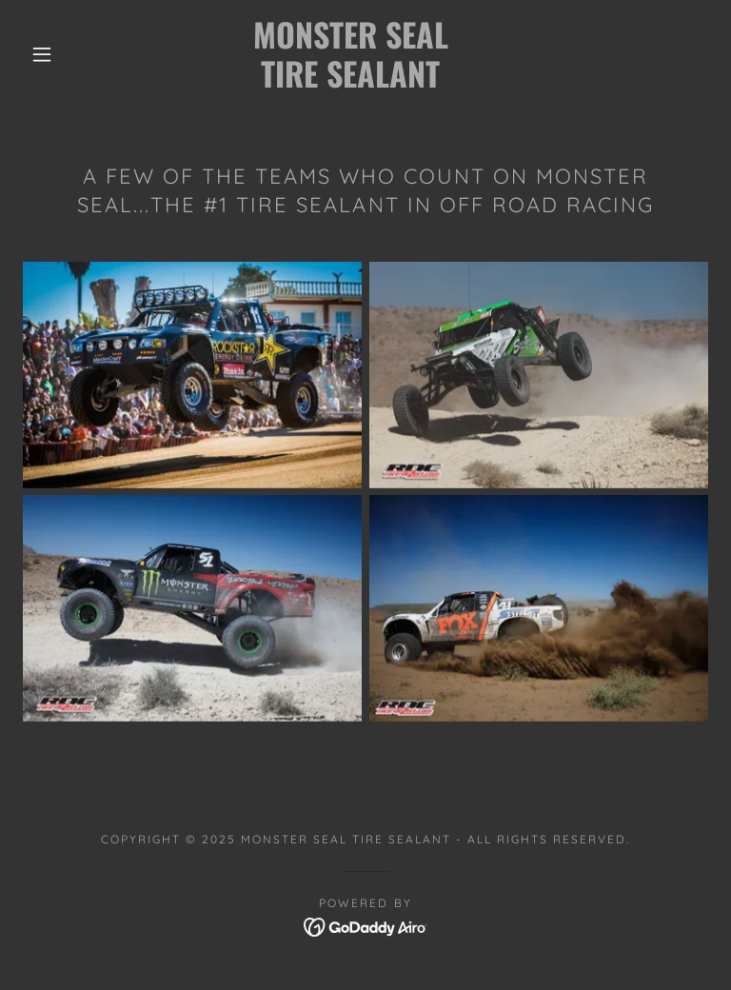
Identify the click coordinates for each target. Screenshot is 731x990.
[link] (350, 81)
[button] (42, 54)
